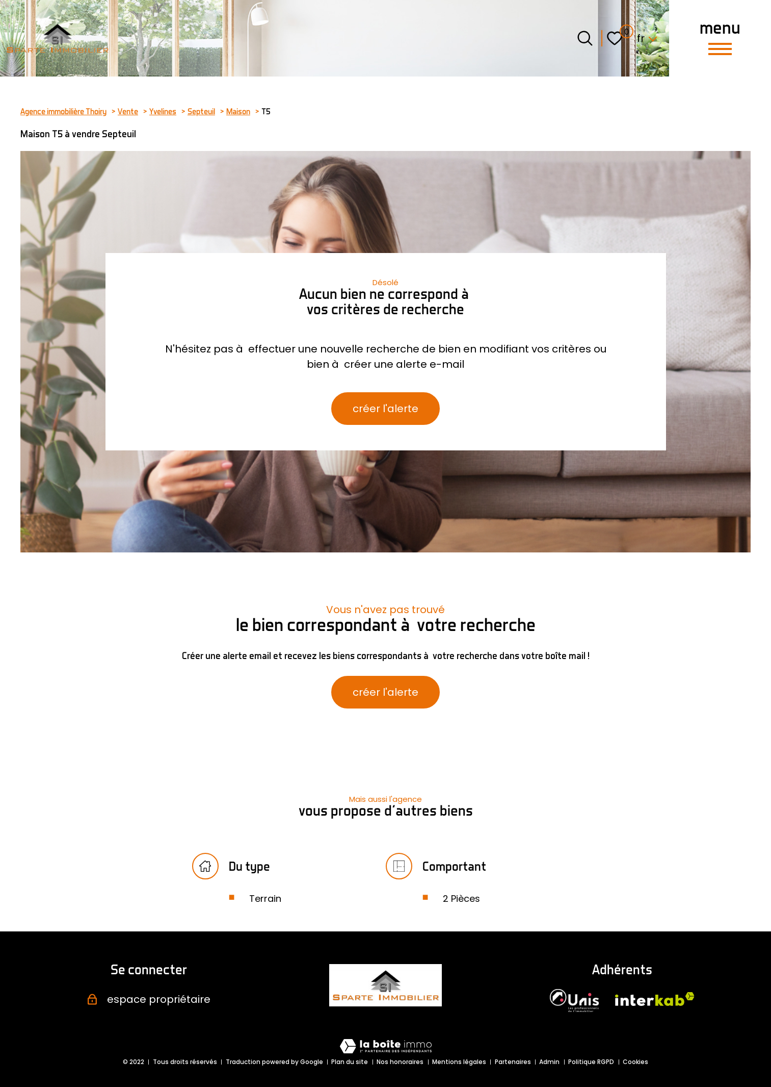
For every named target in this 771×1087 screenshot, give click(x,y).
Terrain (265, 898)
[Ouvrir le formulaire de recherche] (585, 38)
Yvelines (162, 111)
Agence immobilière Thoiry (63, 111)
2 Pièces (461, 898)
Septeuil (201, 111)
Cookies (635, 1061)
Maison (238, 111)
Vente (128, 111)
